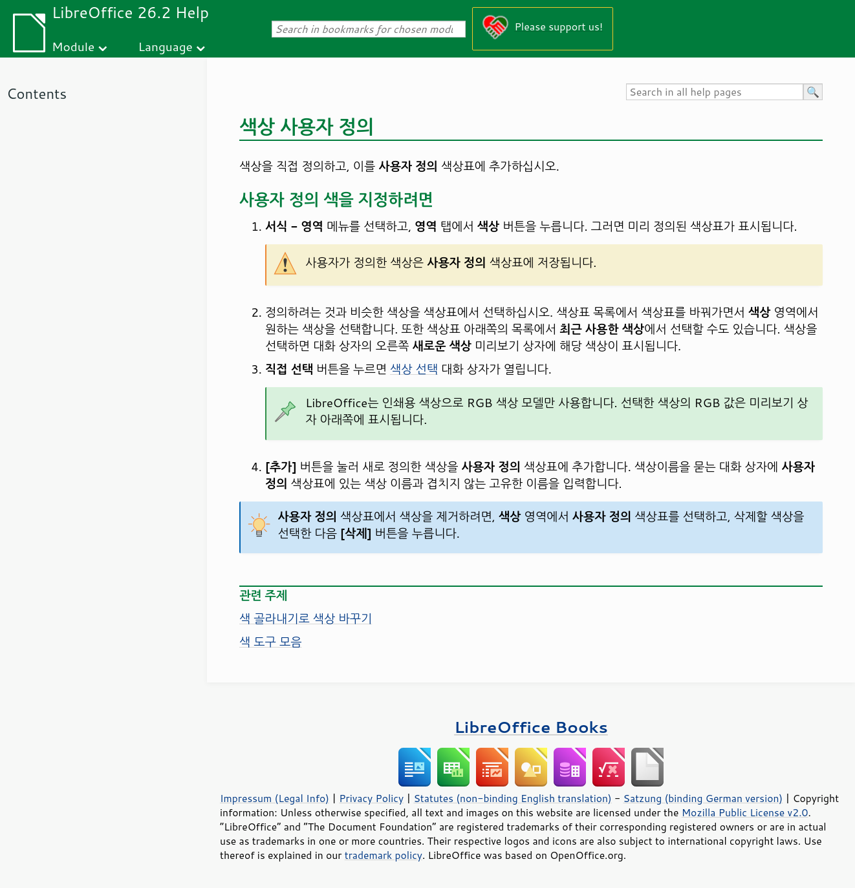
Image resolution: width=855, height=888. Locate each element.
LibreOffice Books (531, 726)
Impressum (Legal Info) (274, 798)
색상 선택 (414, 369)
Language (165, 46)
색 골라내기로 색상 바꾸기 (305, 618)
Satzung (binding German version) (703, 798)
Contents (36, 93)
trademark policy (383, 855)
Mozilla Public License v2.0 (745, 812)
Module (73, 46)
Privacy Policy (371, 798)
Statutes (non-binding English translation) (512, 798)
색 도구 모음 (270, 641)
